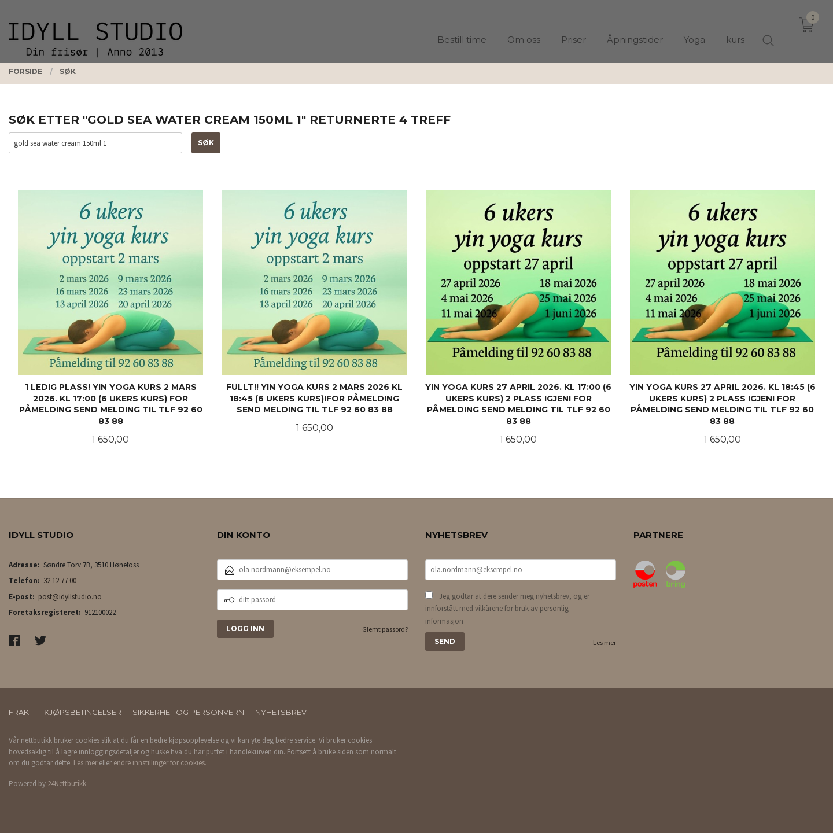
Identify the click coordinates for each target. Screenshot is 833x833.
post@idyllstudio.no (70, 597)
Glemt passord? (385, 629)
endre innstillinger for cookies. (160, 763)
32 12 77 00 (59, 580)
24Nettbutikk (66, 783)
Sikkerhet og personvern (188, 712)
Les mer (604, 642)
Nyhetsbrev (281, 712)
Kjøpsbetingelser (82, 712)
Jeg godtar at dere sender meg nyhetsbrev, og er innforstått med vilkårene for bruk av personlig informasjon (507, 608)
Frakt (21, 712)
